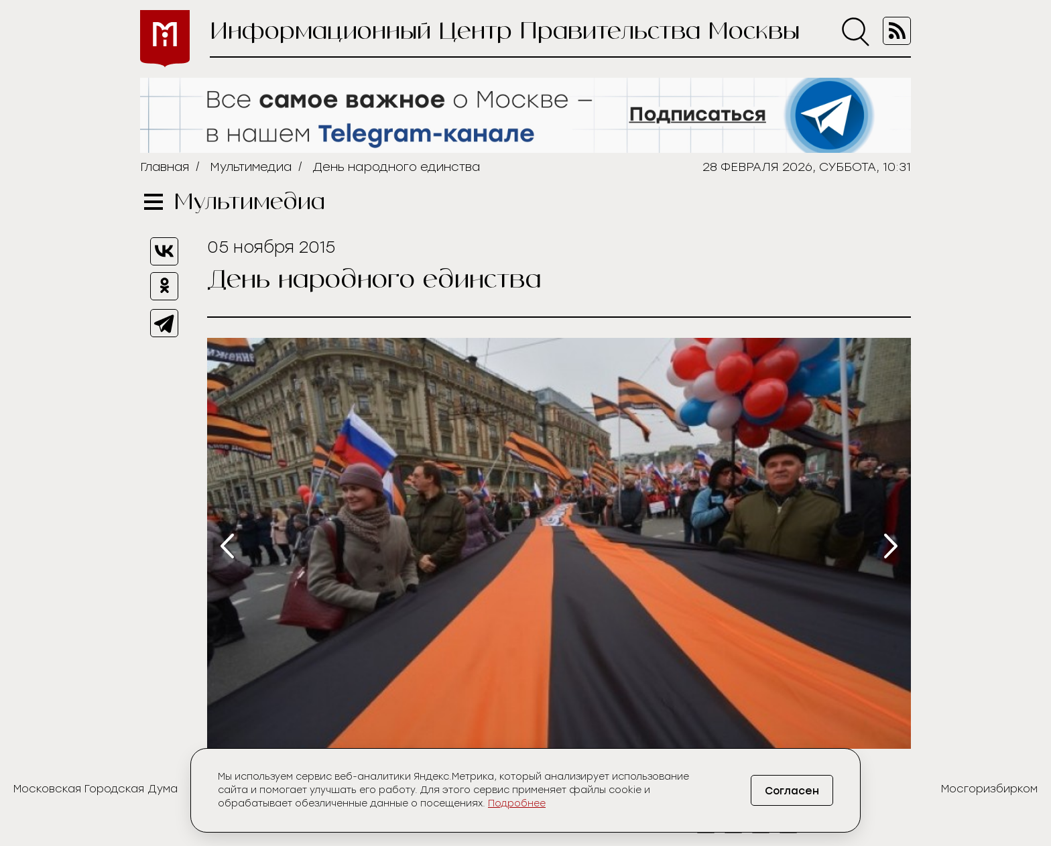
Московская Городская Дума (95, 788)
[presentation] (227, 546)
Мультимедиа (251, 167)
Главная (164, 167)
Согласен (789, 790)
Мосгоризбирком (989, 788)
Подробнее (517, 803)
